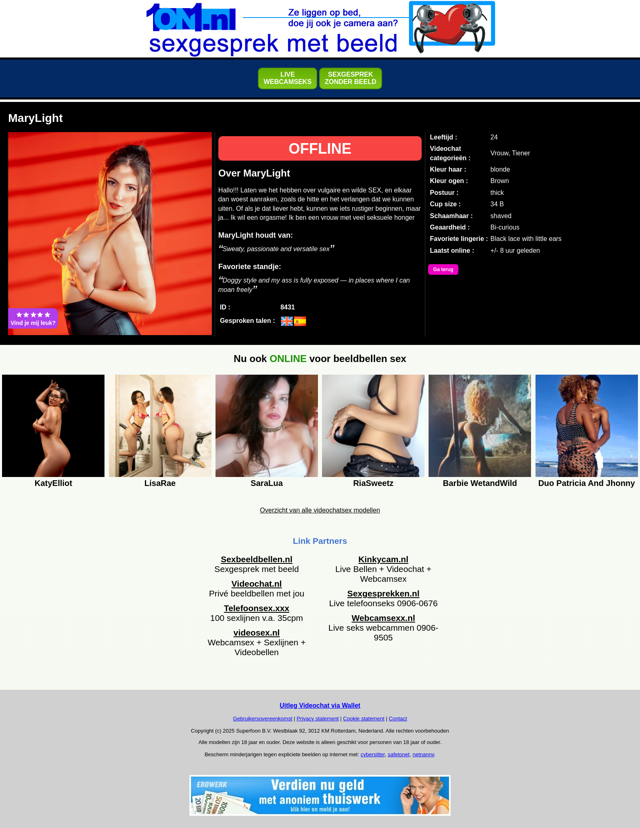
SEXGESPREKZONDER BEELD (350, 78)
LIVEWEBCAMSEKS (287, 78)
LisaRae (160, 483)
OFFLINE (320, 148)
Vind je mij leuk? (33, 318)
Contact (398, 718)
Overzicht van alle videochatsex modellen (320, 510)
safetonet (399, 754)
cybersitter (372, 754)
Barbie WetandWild (480, 483)
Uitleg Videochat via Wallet (320, 705)
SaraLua (267, 483)
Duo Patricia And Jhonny (586, 483)
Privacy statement (318, 718)
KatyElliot (53, 483)
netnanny (423, 754)
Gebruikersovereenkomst (262, 718)
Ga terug (443, 269)
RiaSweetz (373, 483)
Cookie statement (363, 718)
